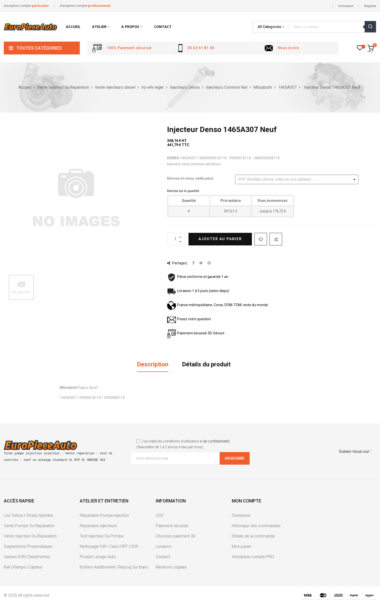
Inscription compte (26, 6)
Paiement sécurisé (172, 525)
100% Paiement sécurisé (129, 48)
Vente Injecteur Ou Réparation (30, 536)
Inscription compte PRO (253, 556)
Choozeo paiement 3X (176, 536)
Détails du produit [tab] (206, 364)
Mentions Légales (171, 567)
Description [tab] (152, 364)
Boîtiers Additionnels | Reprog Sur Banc (114, 567)
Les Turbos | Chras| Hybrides (28, 515)
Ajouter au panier (220, 239)
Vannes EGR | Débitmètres (27, 556)
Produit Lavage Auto (98, 556)
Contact (163, 556)
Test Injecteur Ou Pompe (102, 536)
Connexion (241, 515)
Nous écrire (288, 48)
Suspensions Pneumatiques (28, 546)
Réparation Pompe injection (104, 515)
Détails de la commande (253, 536)
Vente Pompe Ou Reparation (29, 525)
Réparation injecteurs (98, 525)
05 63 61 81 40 (200, 48)
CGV (160, 515)
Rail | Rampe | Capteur (23, 567)
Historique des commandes (256, 525)
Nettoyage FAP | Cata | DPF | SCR (109, 546)
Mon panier (241, 546)
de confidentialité (216, 441)
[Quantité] (176, 239)
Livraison (163, 546)
